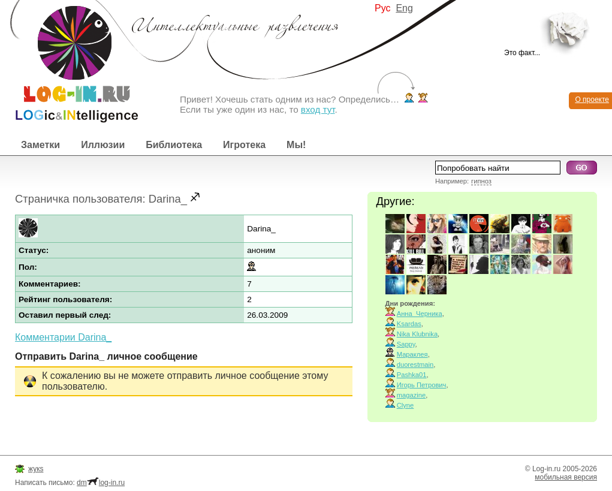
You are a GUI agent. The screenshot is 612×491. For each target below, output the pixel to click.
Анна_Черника (419, 313)
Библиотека (174, 145)
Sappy (406, 344)
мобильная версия (566, 477)
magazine (411, 395)
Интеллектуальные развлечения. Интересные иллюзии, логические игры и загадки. (69, 61)
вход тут (318, 109)
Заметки (40, 145)
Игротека (244, 145)
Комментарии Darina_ (63, 337)
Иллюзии (103, 145)
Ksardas (409, 323)
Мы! (296, 145)
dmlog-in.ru (101, 482)
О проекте (592, 99)
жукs (35, 469)
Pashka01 (412, 374)
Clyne (405, 405)
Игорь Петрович (422, 384)
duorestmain (415, 364)
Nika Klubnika (417, 334)
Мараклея (412, 354)
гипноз (481, 181)
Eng (404, 8)
